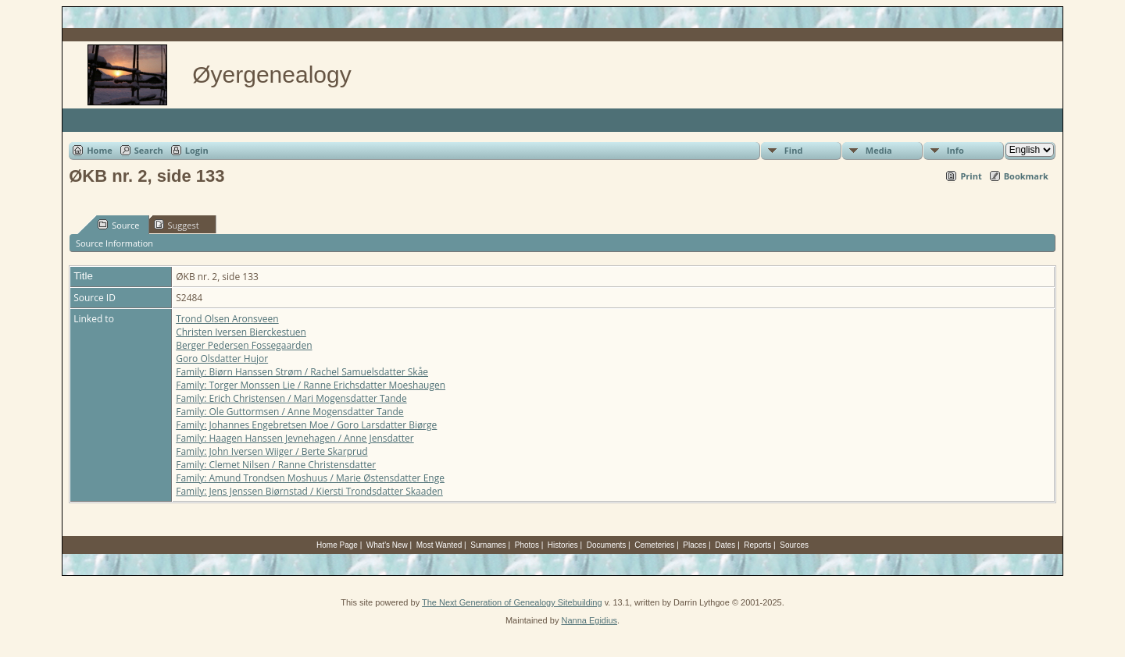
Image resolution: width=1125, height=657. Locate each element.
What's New (387, 545)
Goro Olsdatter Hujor (222, 358)
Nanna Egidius (589, 620)
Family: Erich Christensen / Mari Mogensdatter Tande (291, 398)
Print (970, 176)
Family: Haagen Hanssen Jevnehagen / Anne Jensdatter (295, 438)
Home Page (337, 545)
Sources (794, 545)
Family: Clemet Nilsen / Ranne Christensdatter (276, 464)
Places (694, 545)
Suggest (176, 224)
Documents (607, 545)
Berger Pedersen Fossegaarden (244, 345)
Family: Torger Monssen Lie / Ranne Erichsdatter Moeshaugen (310, 385)
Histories (563, 545)
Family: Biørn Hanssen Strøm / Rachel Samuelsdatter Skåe (302, 371)
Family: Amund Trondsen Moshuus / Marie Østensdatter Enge (310, 478)
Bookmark (1026, 176)
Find (793, 150)
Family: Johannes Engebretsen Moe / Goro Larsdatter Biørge (306, 424)
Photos (527, 545)
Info (955, 150)
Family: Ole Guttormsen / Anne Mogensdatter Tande (289, 411)
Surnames (488, 545)
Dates (725, 545)
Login (197, 150)
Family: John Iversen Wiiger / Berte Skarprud (271, 451)
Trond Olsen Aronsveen (227, 318)
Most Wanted (439, 545)
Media (879, 150)
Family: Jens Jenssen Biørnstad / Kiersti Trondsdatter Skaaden (309, 491)
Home (99, 150)
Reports (757, 545)
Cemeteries (654, 545)
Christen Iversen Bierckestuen (241, 332)
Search (148, 150)
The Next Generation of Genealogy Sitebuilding (512, 602)
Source (118, 224)
